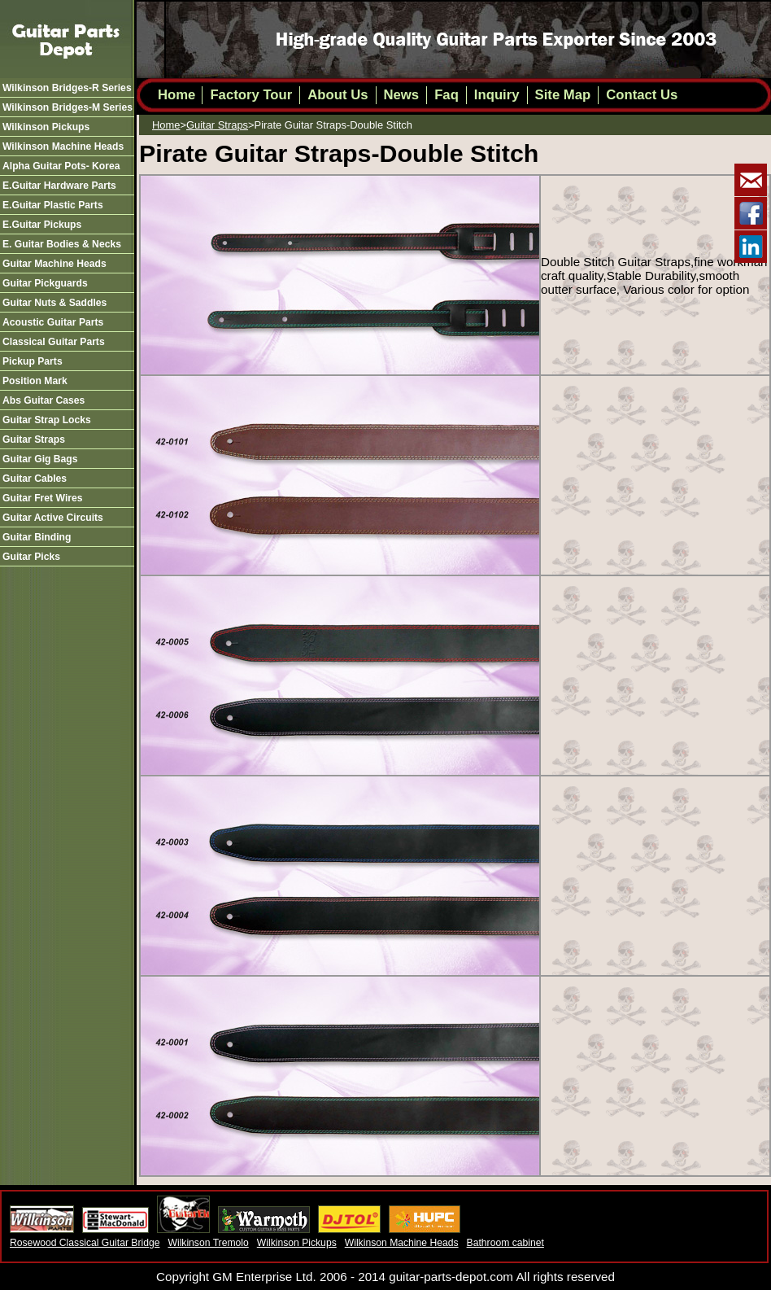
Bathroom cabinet (505, 1242)
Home (176, 95)
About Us (337, 95)
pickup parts (32, 361)
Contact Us (641, 95)
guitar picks (31, 556)
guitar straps (33, 439)
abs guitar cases (43, 400)
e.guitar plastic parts (52, 205)
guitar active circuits (52, 517)
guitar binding (36, 537)
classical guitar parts (53, 342)
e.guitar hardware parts (59, 185)
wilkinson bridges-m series (67, 107)
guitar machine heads (54, 263)
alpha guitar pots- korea (61, 166)
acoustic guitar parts (52, 322)
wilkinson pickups (45, 127)
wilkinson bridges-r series (67, 88)
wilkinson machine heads (63, 146)
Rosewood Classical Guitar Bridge (84, 1242)
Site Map (563, 95)
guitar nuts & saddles (54, 302)
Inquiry (497, 95)
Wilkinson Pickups (297, 1242)
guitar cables (34, 478)
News (402, 95)
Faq (446, 95)
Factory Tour (251, 95)
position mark (35, 381)
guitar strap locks (46, 420)
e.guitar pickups (41, 224)
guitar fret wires (42, 498)
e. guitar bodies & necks (61, 244)
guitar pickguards (45, 283)
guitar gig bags (40, 459)
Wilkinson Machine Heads (402, 1242)
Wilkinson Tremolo (208, 1242)
